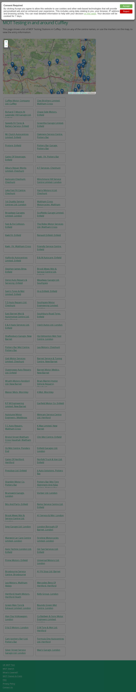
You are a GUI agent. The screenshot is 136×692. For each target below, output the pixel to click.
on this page (90, 13)
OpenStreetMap (81, 93)
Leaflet (71, 93)
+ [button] (6, 42)
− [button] (6, 45)
